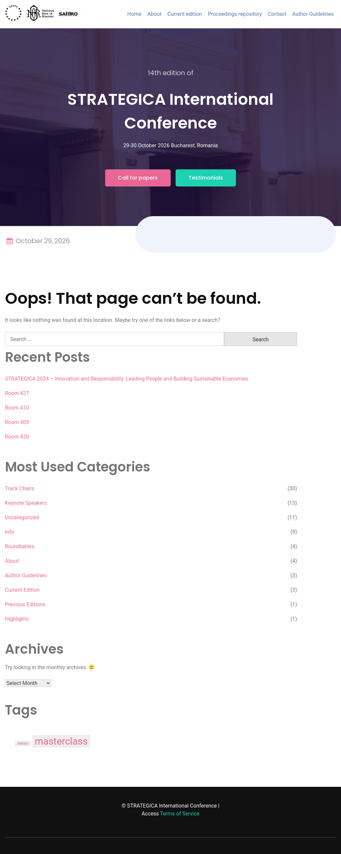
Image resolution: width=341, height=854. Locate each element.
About (154, 14)
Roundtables (19, 546)
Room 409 (17, 422)
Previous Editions (25, 604)
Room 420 (17, 437)
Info (9, 532)
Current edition (184, 14)
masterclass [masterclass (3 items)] (61, 741)
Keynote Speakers (26, 503)
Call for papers (138, 178)
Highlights (17, 619)
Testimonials (205, 178)
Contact (277, 14)
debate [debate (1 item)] (22, 743)
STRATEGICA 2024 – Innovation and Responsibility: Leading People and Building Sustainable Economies (126, 379)
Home (134, 14)
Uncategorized (22, 517)
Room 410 (17, 408)
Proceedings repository (235, 14)
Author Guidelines (313, 14)
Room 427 (17, 393)
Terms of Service (180, 814)
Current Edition (22, 590)
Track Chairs (19, 488)
